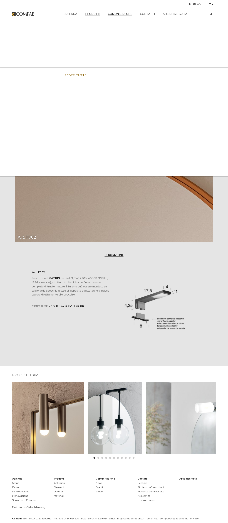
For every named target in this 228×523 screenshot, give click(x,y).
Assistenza (155, 54)
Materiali (59, 495)
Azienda (71, 14)
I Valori (16, 487)
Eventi (99, 487)
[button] (94, 458)
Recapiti (17, 29)
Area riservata (175, 14)
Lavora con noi (181, 54)
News (99, 483)
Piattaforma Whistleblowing (29, 507)
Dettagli (58, 491)
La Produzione (20, 491)
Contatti (147, 14)
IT (211, 4)
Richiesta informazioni (88, 54)
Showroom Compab (24, 500)
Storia (15, 483)
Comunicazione (120, 14)
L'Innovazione (20, 495)
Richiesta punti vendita (125, 54)
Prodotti (92, 14)
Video (99, 491)
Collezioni (59, 483)
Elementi (59, 487)
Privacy (194, 518)
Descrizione (114, 255)
